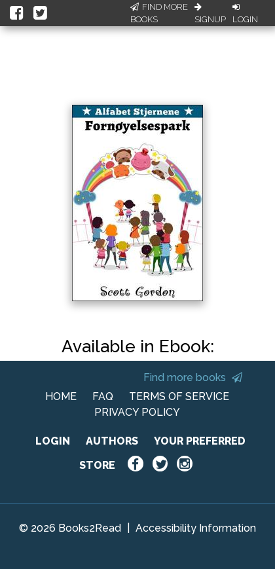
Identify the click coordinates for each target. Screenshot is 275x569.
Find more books (192, 377)
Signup (210, 14)
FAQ (102, 396)
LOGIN (52, 441)
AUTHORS (112, 441)
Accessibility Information (196, 528)
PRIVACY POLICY (137, 412)
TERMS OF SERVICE (179, 396)
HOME (61, 396)
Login (245, 14)
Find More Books (159, 13)
